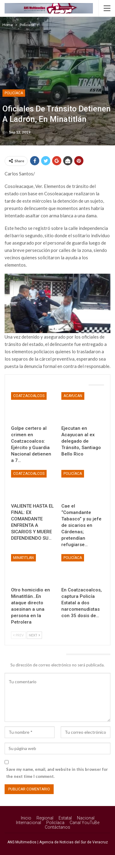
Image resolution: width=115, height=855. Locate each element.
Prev (18, 635)
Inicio (26, 818)
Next (34, 635)
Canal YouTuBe (84, 822)
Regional (44, 818)
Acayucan (72, 396)
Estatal (65, 818)
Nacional (85, 818)
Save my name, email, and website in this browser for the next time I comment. (57, 772)
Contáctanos (57, 827)
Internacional (28, 822)
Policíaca (14, 93)
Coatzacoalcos (28, 396)
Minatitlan (23, 558)
